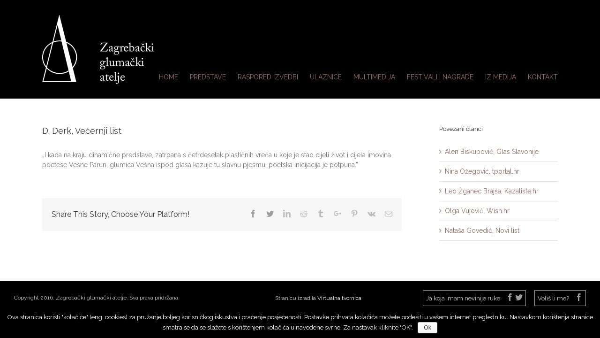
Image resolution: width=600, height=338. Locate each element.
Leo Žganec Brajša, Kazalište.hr (492, 191)
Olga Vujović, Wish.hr (477, 211)
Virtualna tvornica (339, 298)
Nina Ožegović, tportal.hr (482, 171)
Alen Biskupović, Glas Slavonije (492, 151)
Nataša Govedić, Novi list (482, 230)
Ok (427, 327)
